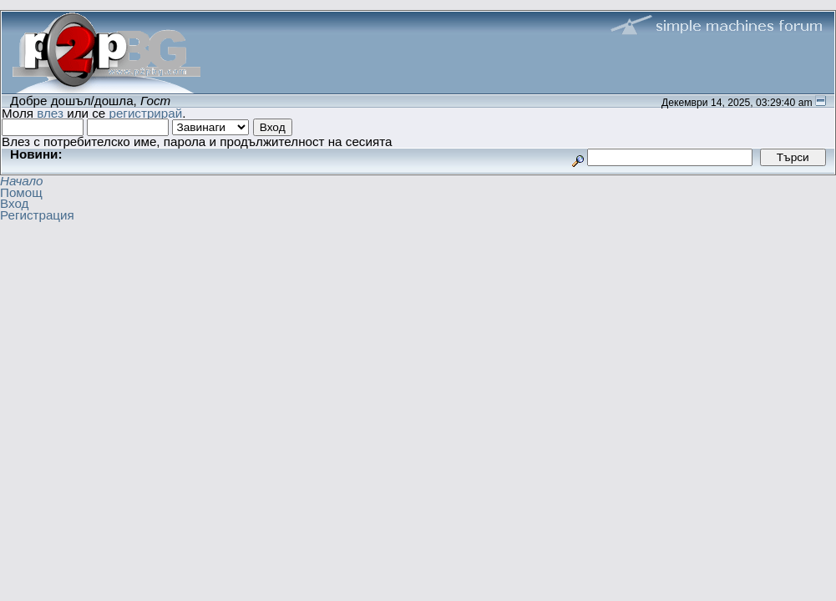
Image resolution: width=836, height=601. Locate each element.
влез (50, 113)
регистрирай (145, 113)
